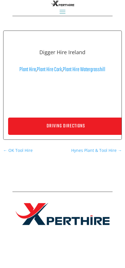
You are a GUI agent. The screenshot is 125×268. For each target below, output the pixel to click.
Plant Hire (27, 69)
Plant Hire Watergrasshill (84, 69)
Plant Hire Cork (49, 69)
